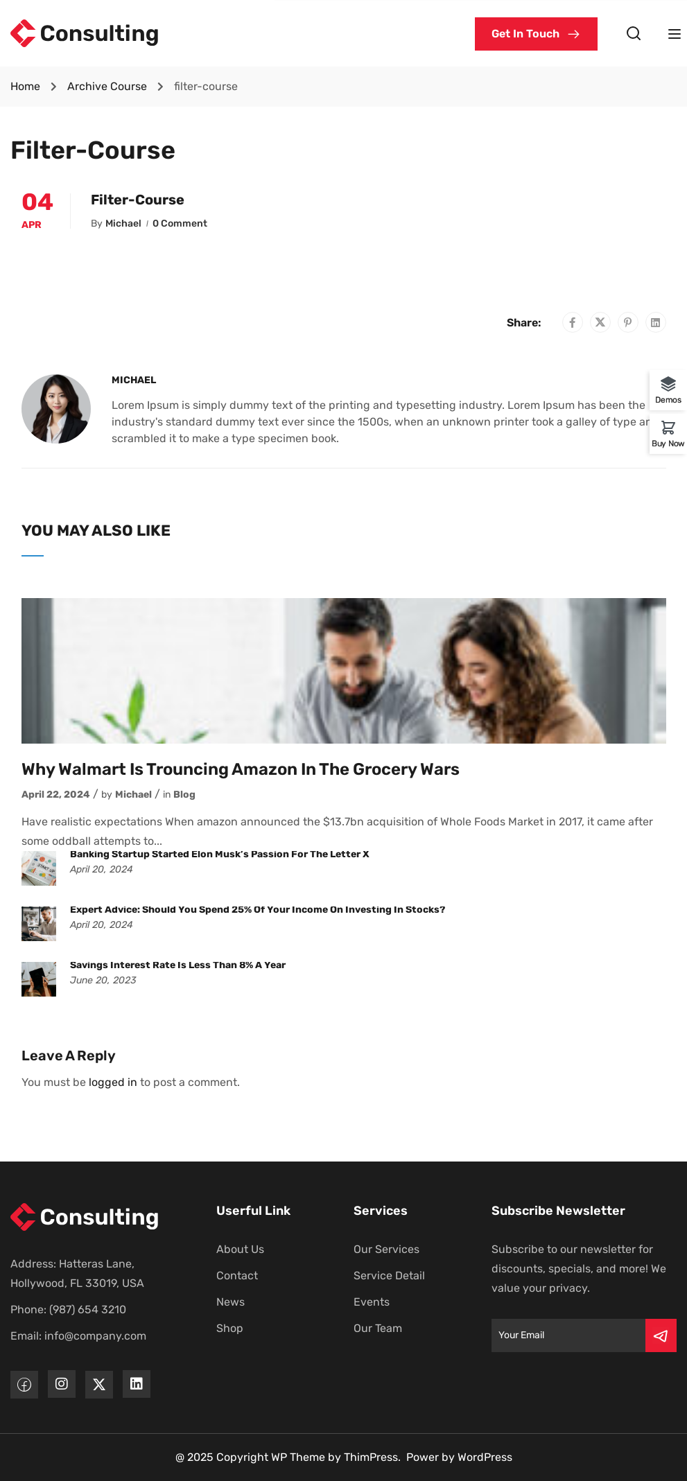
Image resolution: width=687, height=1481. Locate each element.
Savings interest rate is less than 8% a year (178, 965)
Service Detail (389, 1275)
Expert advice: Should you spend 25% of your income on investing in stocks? (257, 909)
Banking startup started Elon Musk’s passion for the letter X (219, 854)
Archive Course (107, 86)
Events (372, 1301)
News (230, 1301)
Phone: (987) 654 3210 (68, 1309)
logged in (113, 1082)
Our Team (378, 1328)
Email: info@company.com (78, 1335)
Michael (123, 223)
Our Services (386, 1249)
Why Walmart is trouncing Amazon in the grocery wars (240, 769)
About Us (240, 1249)
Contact (237, 1275)
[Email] (568, 1335)
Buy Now (668, 443)
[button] (536, 34)
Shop (229, 1328)
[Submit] (661, 1335)
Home (25, 86)
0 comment (180, 223)
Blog (184, 794)
